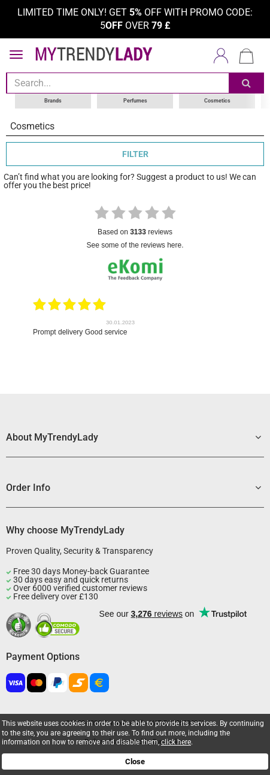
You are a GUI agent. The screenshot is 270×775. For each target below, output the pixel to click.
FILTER (135, 154)
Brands (53, 101)
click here (176, 742)
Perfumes (135, 101)
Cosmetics (217, 101)
